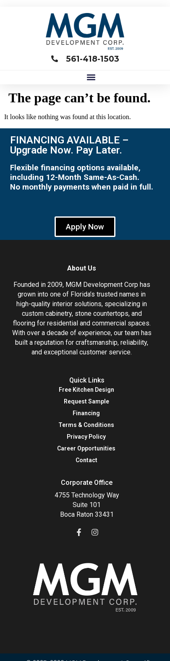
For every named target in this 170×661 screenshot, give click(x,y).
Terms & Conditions (86, 425)
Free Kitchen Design (86, 389)
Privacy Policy (86, 436)
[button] (91, 77)
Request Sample (86, 401)
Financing (86, 413)
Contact (86, 460)
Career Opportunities (86, 448)
